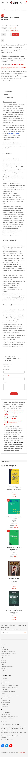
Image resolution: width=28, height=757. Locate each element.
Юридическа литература (7, 697)
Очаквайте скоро (5, 682)
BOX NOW (15, 417)
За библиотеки (4, 659)
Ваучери (3, 698)
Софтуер (18, 10)
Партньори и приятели (6, 657)
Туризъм (3, 693)
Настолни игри (4, 706)
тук (6, 61)
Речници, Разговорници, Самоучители (10, 695)
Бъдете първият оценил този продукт (10, 25)
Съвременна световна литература (9, 687)
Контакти (3, 672)
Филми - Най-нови (5, 702)
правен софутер (19, 443)
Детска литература (5, 689)
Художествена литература (7, 683)
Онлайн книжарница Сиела (8, 10)
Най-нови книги (5, 680)
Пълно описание (8, 91)
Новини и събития (5, 655)
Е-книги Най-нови (5, 704)
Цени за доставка (8, 97)
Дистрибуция (4, 670)
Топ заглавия (4, 678)
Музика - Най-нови (5, 700)
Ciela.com (17, 724)
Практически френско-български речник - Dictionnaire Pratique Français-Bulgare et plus (14, 487)
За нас (2, 647)
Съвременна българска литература (9, 685)
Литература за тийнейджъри (8, 691)
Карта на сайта (21, 752)
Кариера (3, 668)
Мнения (6, 94)
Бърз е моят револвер (14, 578)
